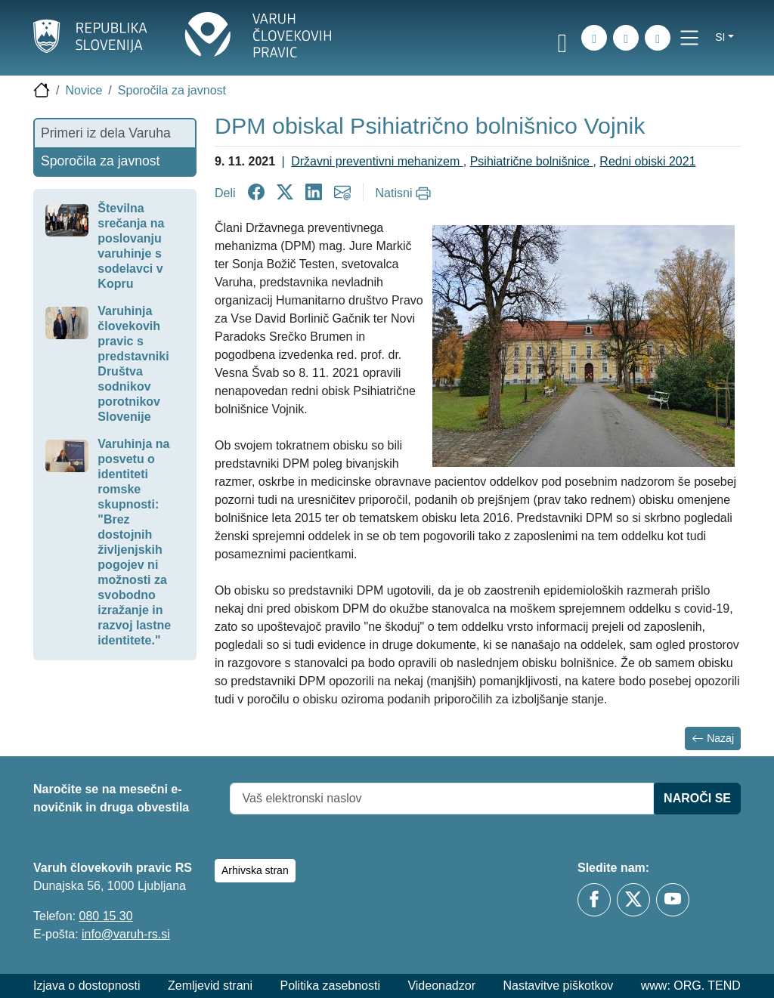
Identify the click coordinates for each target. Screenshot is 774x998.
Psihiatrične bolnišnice (531, 161)
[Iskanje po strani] (594, 38)
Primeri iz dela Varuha (106, 133)
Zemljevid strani (210, 985)
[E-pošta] (657, 38)
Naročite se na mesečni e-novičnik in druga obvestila (111, 798)
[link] (562, 40)
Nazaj (713, 738)
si (720, 37)
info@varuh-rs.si (126, 934)
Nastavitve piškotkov (558, 985)
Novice (83, 90)
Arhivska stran (255, 870)
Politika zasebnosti (330, 985)
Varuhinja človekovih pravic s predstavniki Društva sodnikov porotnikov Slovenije (133, 363)
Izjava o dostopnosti (86, 985)
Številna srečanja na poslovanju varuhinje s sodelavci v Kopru (131, 246)
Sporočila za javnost (172, 90)
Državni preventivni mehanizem (377, 161)
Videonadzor (441, 985)
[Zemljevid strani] (626, 38)
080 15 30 (105, 916)
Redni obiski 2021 (647, 161)
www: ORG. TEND (691, 985)
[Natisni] (405, 193)
